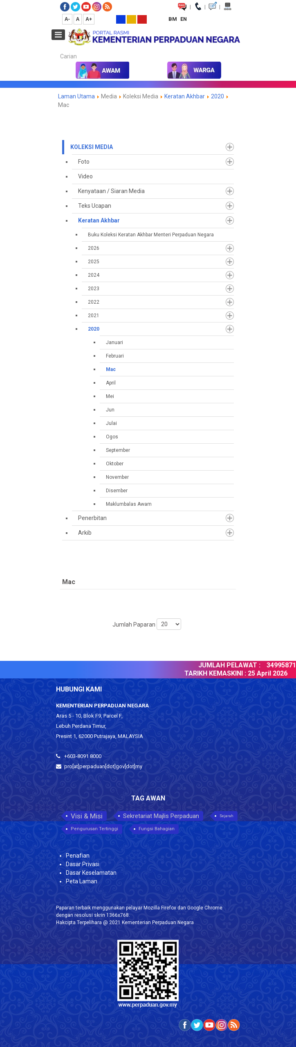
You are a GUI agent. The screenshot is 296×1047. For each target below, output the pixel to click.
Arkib (85, 532)
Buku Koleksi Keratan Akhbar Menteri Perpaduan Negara (151, 235)
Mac (111, 369)
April (111, 383)
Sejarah (226, 816)
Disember (117, 490)
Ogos (112, 437)
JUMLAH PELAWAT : (233, 665)
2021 (93, 315)
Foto (84, 161)
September (118, 450)
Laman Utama (76, 96)
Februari (115, 356)
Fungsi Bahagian (157, 828)
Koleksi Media (91, 147)
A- (67, 19)
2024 (93, 275)
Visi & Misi (87, 816)
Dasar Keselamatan (91, 872)
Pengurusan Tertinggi (94, 828)
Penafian (78, 855)
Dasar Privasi (82, 864)
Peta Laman (81, 881)
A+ (88, 19)
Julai (111, 423)
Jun (110, 410)
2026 (93, 248)
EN (183, 19)
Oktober (114, 464)
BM (173, 19)
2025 (93, 262)
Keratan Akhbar (185, 96)
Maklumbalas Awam (129, 504)
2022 (93, 302)
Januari (114, 342)
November (117, 477)
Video (85, 176)
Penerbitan (92, 518)
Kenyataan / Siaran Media (111, 191)
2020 (217, 96)
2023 (93, 288)
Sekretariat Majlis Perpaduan (161, 816)
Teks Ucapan (94, 205)
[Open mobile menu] (58, 34)
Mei (110, 396)
